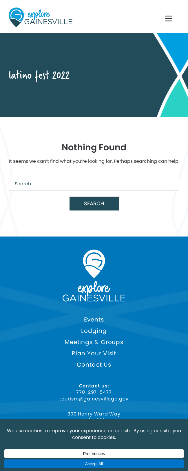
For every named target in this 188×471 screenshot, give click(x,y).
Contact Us (94, 364)
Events (94, 319)
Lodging (94, 331)
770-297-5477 (94, 392)
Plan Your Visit (94, 353)
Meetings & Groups (94, 342)
